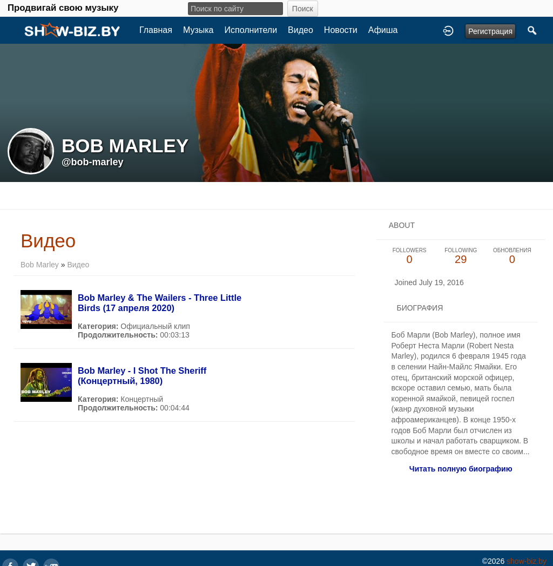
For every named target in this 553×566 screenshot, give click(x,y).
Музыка (198, 30)
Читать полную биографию (460, 468)
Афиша (383, 30)
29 (461, 256)
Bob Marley (40, 264)
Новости (341, 30)
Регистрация (490, 31)
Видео (300, 30)
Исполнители (251, 30)
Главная (155, 30)
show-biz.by (527, 561)
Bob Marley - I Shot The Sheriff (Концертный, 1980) (142, 376)
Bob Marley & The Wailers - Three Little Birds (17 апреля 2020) (159, 303)
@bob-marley (93, 162)
